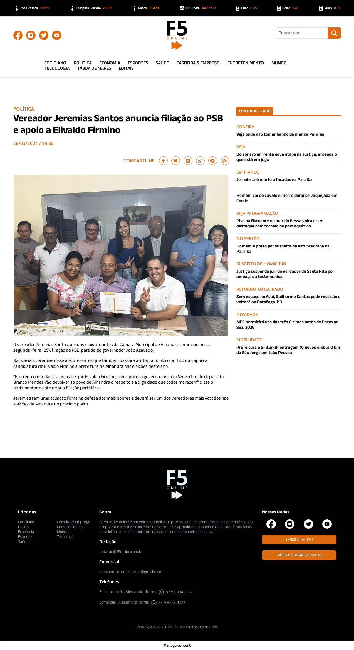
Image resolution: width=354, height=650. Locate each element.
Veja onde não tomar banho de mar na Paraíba (280, 134)
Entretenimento (245, 62)
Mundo (279, 62)
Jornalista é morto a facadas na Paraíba (274, 179)
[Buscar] (301, 33)
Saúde (162, 62)
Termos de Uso (299, 539)
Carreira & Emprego (198, 62)
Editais (126, 68)
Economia (109, 62)
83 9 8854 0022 (175, 591)
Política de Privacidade (299, 555)
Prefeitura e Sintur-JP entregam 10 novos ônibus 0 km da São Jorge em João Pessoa (288, 350)
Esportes (138, 62)
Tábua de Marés (94, 68)
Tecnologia (57, 68)
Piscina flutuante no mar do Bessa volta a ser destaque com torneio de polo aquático (279, 223)
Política (83, 62)
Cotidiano (55, 62)
